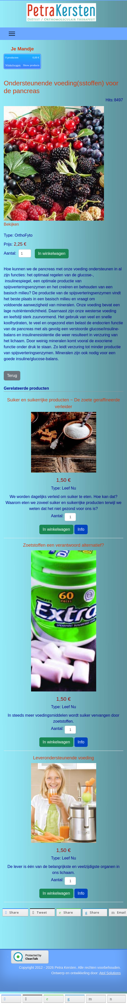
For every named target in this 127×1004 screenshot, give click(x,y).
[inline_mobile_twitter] (32, 999)
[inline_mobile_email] (96, 999)
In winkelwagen (56, 529)
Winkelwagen (13, 65)
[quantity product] (25, 253)
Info (81, 529)
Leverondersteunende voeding (63, 757)
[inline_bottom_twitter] (42, 912)
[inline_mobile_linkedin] (75, 999)
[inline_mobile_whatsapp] (53, 999)
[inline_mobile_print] (116, 999)
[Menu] (12, 33)
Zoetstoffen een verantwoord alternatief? (63, 545)
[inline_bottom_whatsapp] (68, 912)
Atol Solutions (110, 973)
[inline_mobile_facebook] (11, 999)
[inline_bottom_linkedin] (94, 912)
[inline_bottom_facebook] (15, 912)
